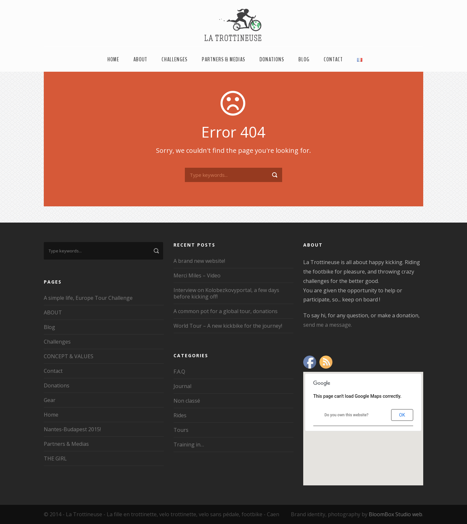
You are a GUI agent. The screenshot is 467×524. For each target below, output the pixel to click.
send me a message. (327, 324)
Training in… (189, 444)
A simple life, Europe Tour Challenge (88, 297)
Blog (303, 59)
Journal (182, 386)
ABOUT (140, 59)
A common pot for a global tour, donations (226, 311)
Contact (333, 59)
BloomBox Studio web (395, 514)
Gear (49, 400)
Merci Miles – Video (197, 275)
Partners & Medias (223, 59)
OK (402, 415)
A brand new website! (199, 260)
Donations (271, 59)
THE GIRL (55, 458)
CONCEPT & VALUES (68, 356)
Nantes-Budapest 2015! (72, 429)
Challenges (174, 59)
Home (113, 59)
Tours (181, 429)
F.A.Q (179, 371)
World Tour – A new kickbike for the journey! (228, 325)
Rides (180, 415)
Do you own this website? (346, 415)
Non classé (187, 400)
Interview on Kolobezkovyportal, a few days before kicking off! (226, 293)
